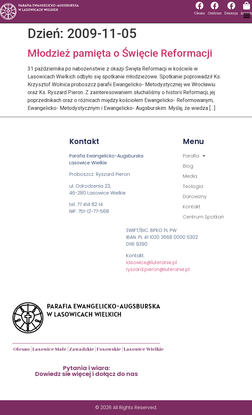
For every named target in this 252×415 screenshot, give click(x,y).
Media (190, 176)
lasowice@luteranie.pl (151, 262)
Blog (188, 166)
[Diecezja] (231, 6)
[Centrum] (215, 6)
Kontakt (191, 206)
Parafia (194, 156)
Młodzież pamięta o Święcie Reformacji (120, 53)
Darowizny (195, 196)
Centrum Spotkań (203, 217)
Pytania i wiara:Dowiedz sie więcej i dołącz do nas (86, 371)
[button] (246, 15)
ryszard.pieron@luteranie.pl (158, 269)
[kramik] (246, 6)
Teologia (193, 186)
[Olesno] (199, 6)
